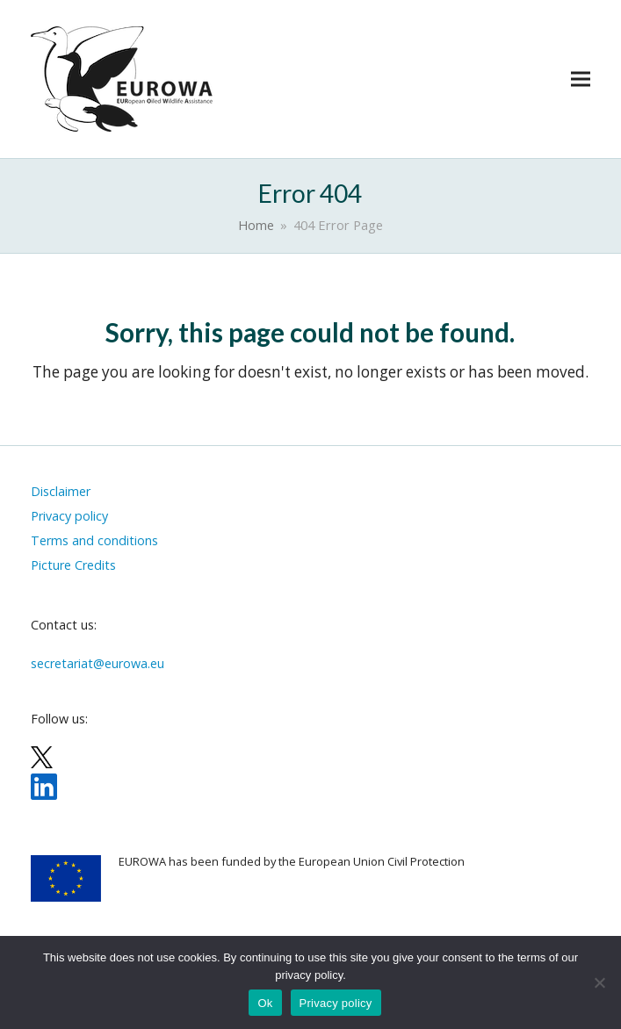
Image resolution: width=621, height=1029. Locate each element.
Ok (264, 1003)
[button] (580, 79)
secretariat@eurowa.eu (97, 663)
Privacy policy (336, 1003)
